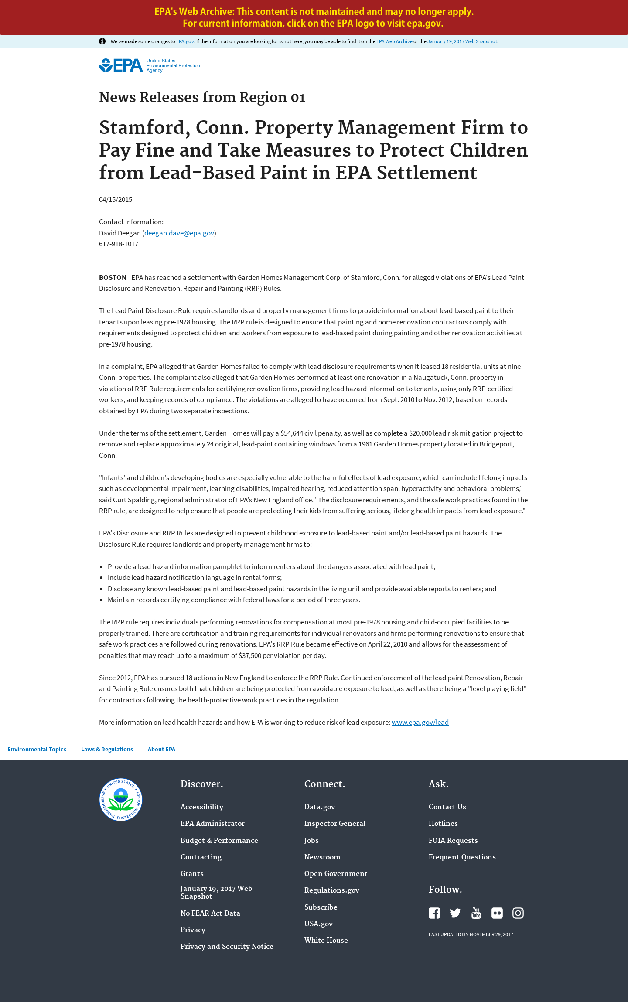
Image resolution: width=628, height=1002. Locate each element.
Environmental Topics (36, 749)
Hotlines (443, 824)
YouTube (476, 913)
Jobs (311, 841)
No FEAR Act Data (210, 914)
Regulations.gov (331, 891)
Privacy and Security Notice (227, 947)
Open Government (336, 874)
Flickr (497, 913)
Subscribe (321, 908)
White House (326, 941)
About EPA (161, 749)
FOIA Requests (453, 841)
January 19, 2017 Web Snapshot (462, 41)
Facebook (434, 913)
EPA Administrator (213, 824)
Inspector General (334, 824)
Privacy (193, 930)
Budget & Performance (219, 841)
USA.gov (318, 924)
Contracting (201, 858)
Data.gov (319, 807)
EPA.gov (185, 41)
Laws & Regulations (107, 749)
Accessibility (202, 807)
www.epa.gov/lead (420, 722)
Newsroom (322, 858)
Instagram (518, 913)
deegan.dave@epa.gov (179, 233)
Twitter (455, 913)
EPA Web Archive (394, 41)
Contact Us (447, 807)
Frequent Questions (462, 858)
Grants (192, 874)
